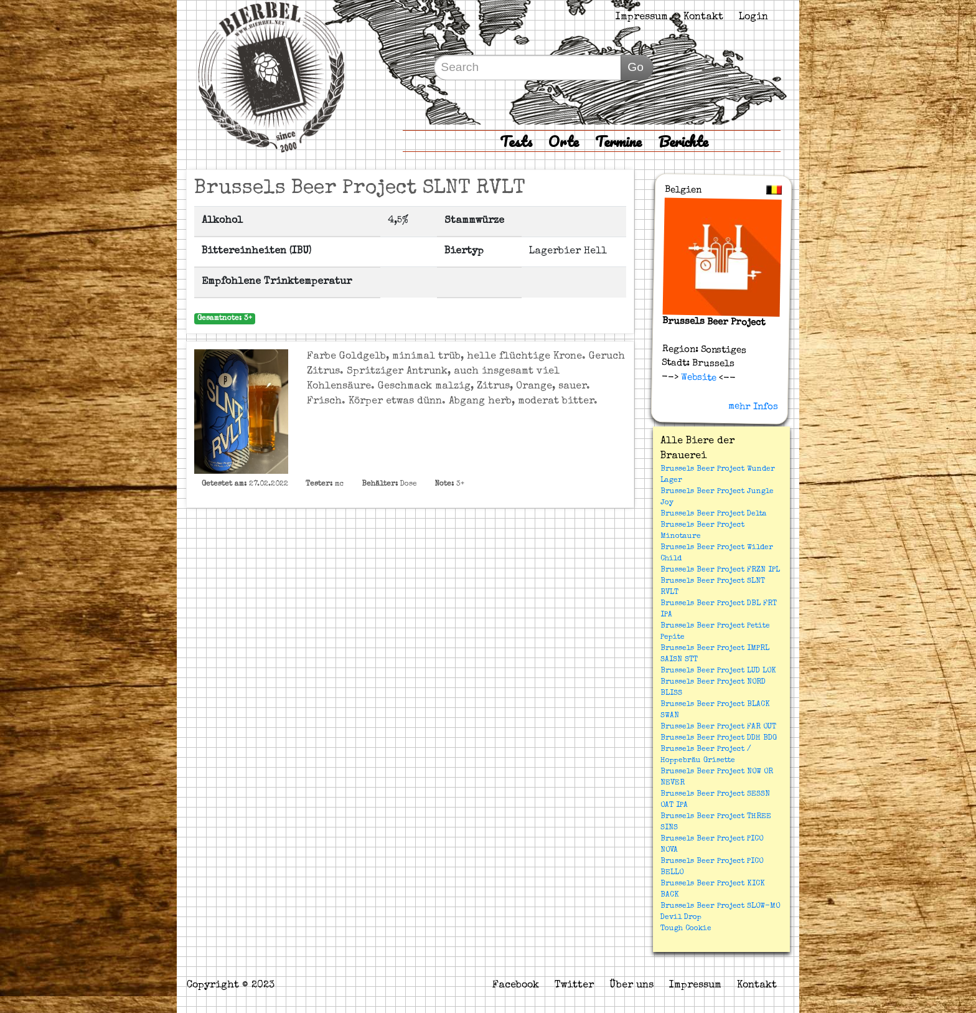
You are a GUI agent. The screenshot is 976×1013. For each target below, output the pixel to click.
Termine (618, 141)
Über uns (631, 986)
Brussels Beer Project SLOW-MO (720, 906)
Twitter (574, 986)
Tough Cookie (685, 929)
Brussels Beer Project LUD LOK (718, 671)
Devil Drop (681, 917)
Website (697, 377)
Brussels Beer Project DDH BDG (718, 738)
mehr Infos (753, 407)
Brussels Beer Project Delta (713, 514)
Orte (563, 141)
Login (753, 17)
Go (635, 66)
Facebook (515, 986)
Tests (516, 141)
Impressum (642, 17)
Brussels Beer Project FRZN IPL (720, 570)
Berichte (683, 141)
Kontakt (703, 17)
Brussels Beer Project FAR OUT (718, 727)
